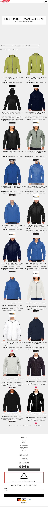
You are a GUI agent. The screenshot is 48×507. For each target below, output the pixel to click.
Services (24, 441)
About (24, 444)
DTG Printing (4, 116)
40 (23, 425)
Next (30, 425)
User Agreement (24, 459)
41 (25, 425)
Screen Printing (5, 82)
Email (5, 488)
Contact (24, 452)
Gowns (24, 450)
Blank (5, 84)
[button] (43, 1)
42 (27, 425)
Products (24, 442)
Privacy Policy (24, 458)
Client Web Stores (24, 447)
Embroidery (5, 80)
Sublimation (24, 448)
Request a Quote (24, 445)
